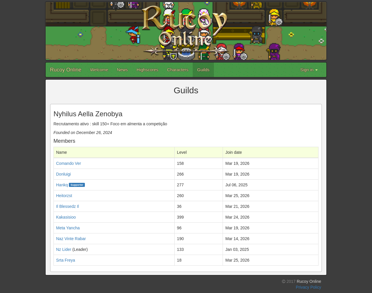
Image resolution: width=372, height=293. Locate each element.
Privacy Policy (308, 287)
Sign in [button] (309, 69)
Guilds (203, 69)
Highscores (147, 69)
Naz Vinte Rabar (71, 238)
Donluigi (63, 174)
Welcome (99, 69)
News (122, 69)
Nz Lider (63, 249)
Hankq (62, 185)
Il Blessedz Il (67, 206)
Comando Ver (68, 163)
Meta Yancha (68, 228)
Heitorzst (64, 195)
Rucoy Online (65, 70)
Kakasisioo (66, 217)
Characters (177, 69)
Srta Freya (65, 260)
